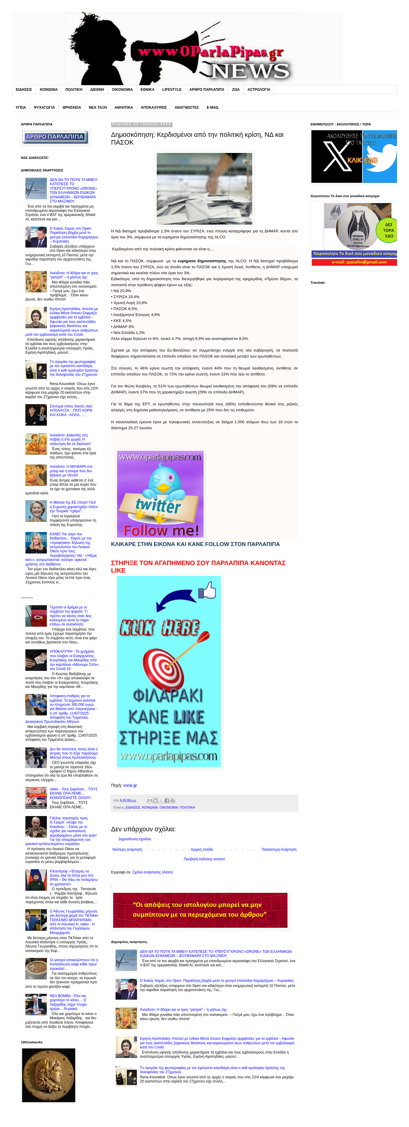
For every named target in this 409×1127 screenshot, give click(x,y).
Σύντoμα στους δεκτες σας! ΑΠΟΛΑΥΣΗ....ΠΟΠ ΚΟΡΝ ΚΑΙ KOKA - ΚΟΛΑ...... (71, 410)
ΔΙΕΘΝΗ (97, 90)
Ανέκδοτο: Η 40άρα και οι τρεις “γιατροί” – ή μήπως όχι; (183, 1010)
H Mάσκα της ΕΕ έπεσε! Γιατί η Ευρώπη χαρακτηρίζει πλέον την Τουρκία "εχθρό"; (74, 506)
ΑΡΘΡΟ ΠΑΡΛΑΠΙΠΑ (206, 90)
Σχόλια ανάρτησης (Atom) (152, 872)
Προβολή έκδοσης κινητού (204, 859)
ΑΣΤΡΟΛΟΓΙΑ (258, 90)
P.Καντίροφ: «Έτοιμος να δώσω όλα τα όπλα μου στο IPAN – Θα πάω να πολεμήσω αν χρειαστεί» (74, 877)
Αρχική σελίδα (202, 849)
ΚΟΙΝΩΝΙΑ (49, 90)
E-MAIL (213, 107)
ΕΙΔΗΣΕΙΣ (24, 90)
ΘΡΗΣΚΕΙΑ (72, 107)
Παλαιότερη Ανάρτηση (279, 849)
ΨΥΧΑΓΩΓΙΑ (44, 107)
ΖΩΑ (236, 90)
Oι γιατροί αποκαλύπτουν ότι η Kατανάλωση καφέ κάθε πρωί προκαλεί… (74, 964)
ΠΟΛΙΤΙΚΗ (73, 90)
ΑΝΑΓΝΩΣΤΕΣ (187, 107)
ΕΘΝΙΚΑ (148, 90)
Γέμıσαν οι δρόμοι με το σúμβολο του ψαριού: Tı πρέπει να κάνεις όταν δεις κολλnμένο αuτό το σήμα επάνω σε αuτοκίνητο (71, 616)
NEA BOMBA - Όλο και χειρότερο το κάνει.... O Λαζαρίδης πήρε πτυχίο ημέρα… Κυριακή (68, 1002)
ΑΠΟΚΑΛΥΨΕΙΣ (154, 107)
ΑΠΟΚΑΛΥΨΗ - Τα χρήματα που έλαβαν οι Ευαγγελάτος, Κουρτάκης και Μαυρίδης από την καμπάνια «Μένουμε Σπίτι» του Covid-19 (74, 660)
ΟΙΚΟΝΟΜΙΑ (122, 90)
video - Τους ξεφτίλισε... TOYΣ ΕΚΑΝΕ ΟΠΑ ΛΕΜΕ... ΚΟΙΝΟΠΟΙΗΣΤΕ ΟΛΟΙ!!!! (74, 793)
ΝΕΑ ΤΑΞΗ (98, 107)
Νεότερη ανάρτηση (127, 849)
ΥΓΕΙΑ (21, 107)
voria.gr (130, 785)
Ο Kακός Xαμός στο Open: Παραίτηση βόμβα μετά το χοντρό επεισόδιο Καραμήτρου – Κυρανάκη (217, 981)
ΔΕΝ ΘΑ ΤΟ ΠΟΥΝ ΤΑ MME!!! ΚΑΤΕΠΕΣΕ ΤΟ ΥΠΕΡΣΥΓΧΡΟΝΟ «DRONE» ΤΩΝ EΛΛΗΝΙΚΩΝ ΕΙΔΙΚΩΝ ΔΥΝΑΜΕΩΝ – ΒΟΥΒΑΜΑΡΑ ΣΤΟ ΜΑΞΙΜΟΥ (216, 954)
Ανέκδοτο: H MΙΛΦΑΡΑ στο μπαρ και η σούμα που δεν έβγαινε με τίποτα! (71, 470)
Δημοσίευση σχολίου (135, 839)
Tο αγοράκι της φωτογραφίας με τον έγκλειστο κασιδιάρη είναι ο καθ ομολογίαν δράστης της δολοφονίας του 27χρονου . (74, 370)
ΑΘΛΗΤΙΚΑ (124, 107)
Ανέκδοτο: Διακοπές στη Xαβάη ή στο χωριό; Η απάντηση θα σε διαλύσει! (70, 439)
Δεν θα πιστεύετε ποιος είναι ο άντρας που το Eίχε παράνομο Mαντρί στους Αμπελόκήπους (74, 753)
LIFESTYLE (172, 90)
